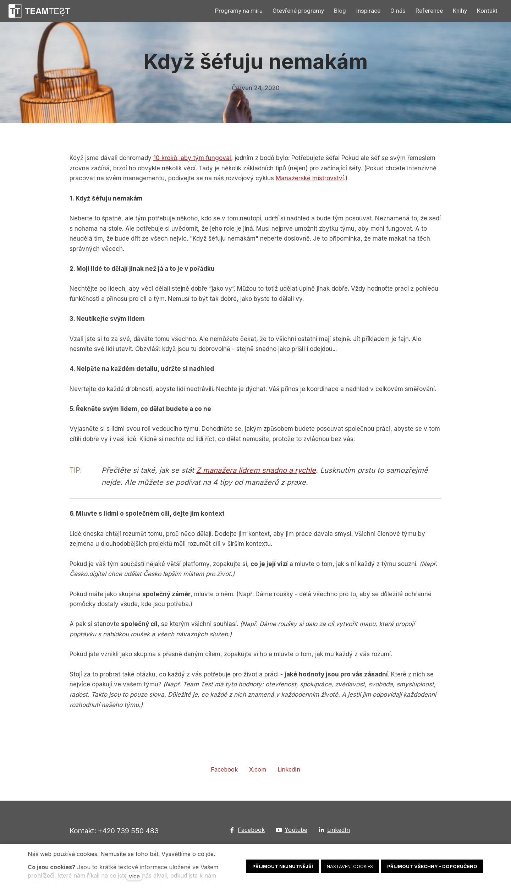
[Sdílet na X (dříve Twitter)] (257, 771)
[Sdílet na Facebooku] (224, 771)
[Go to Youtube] (291, 830)
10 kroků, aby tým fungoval (192, 159)
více (134, 876)
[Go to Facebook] (247, 830)
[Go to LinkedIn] (334, 830)
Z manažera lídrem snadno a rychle (256, 471)
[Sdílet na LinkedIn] (289, 771)
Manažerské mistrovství (310, 179)
